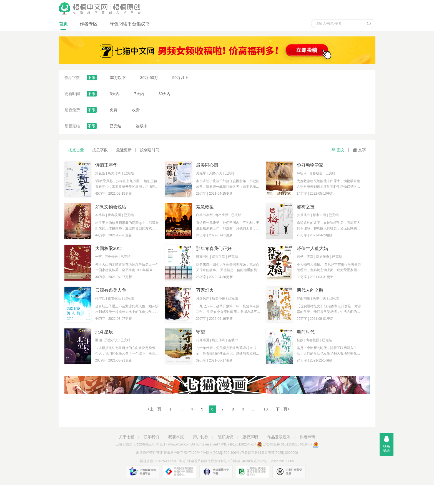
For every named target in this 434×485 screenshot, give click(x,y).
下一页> (283, 409)
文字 (359, 150)
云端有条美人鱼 (110, 290)
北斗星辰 (104, 332)
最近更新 (124, 150)
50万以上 (180, 77)
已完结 (115, 126)
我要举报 (176, 437)
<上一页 (154, 409)
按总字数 (100, 150)
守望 (200, 332)
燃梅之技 (306, 206)
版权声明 (250, 437)
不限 (92, 77)
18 (266, 409)
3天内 (115, 93)
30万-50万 (149, 77)
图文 (338, 150)
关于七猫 (126, 437)
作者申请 (307, 437)
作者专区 (88, 23)
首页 (63, 25)
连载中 (141, 126)
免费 (113, 110)
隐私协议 (225, 437)
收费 (136, 110)
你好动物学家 (310, 165)
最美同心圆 (207, 165)
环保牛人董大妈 (312, 248)
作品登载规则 (278, 437)
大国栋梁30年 (108, 248)
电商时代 (306, 332)
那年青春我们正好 (214, 248)
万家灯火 (205, 290)
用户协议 (201, 437)
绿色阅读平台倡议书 (130, 23)
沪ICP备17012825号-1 (237, 444)
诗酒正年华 (106, 165)
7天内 (139, 93)
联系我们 (151, 437)
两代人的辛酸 (310, 290)
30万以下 (118, 77)
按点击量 (76, 150)
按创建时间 (149, 150)
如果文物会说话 (110, 206)
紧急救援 (205, 206)
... (181, 409)
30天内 (165, 93)
